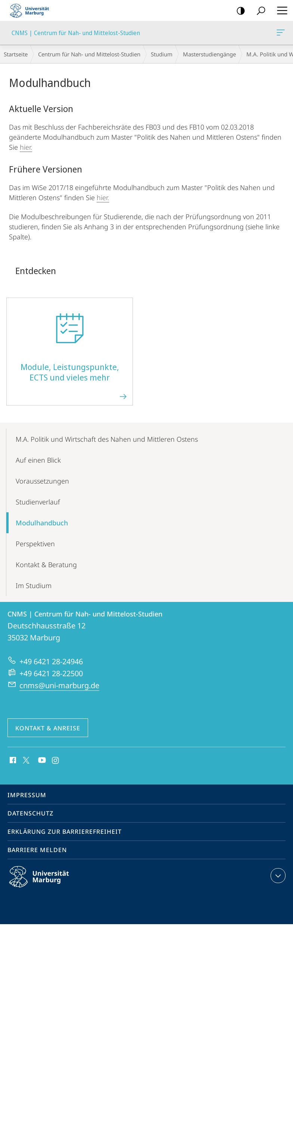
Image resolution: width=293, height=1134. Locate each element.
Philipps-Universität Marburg (45, 882)
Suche (258, 11)
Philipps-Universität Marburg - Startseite (31, 10)
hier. (26, 147)
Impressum (26, 795)
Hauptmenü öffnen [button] (280, 10)
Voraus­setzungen (42, 480)
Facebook (12, 760)
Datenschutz (30, 813)
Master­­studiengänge (209, 54)
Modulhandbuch (42, 522)
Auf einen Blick (38, 460)
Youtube (41, 760)
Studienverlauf (38, 501)
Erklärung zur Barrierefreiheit (64, 831)
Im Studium (34, 585)
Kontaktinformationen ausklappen (277, 875)
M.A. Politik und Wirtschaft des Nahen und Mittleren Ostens (107, 439)
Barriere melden (37, 850)
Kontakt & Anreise (47, 728)
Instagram (55, 760)
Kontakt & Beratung (46, 564)
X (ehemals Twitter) (24, 759)
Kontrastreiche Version (238, 11)
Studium (161, 54)
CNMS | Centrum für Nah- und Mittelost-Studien (280, 34)
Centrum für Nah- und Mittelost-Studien (89, 54)
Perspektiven (35, 543)
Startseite (16, 54)
